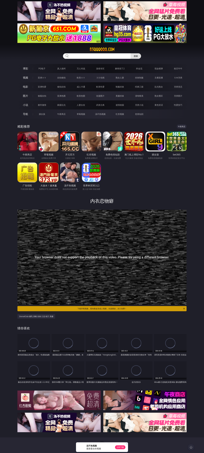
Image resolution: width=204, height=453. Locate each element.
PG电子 (42, 68)
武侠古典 (100, 105)
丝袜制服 (139, 77)
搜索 (136, 56)
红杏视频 (120, 114)
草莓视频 (81, 114)
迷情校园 (120, 105)
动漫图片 (100, 95)
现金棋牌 (159, 68)
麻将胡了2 (120, 68)
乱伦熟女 (159, 86)
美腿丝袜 (120, 95)
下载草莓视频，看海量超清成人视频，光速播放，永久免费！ (131, 308)
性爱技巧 (178, 105)
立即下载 (120, 447)
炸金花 (139, 68)
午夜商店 (61, 114)
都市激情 (42, 105)
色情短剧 (139, 114)
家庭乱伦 (61, 105)
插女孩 (42, 114)
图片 (25, 96)
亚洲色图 (61, 95)
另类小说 (139, 105)
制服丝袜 (120, 86)
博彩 (25, 68)
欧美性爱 (100, 86)
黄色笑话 (159, 105)
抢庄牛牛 (178, 68)
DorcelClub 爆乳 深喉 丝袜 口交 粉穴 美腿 (36, 316)
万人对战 (81, 68)
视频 (25, 77)
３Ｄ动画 (100, 77)
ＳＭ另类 (178, 77)
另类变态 (178, 86)
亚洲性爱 (42, 86)
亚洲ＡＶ (42, 77)
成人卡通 (81, 86)
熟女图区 (159, 95)
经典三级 (139, 86)
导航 (25, 114)
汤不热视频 (100, 114)
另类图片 (178, 95)
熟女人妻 (120, 77)
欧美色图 (81, 95)
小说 (25, 105)
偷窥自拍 (42, 95)
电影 (25, 86)
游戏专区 (100, 68)
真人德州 (61, 68)
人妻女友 (81, 105)
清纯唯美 (139, 95)
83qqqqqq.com (102, 49)
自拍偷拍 (61, 77)
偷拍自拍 (61, 86)
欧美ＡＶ (81, 77)
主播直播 (159, 77)
